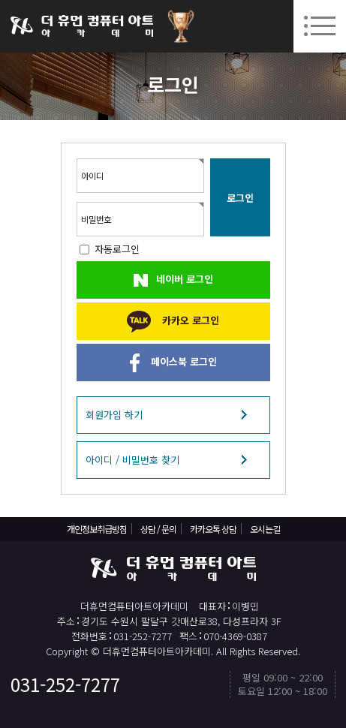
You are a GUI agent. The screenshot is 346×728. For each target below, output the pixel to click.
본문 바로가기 (0, 0)
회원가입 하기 (114, 415)
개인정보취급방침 (97, 528)
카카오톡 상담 (213, 528)
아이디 (92, 176)
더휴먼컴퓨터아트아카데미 (82, 26)
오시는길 (265, 528)
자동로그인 (117, 249)
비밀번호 (96, 219)
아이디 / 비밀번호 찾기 (132, 460)
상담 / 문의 (158, 528)
